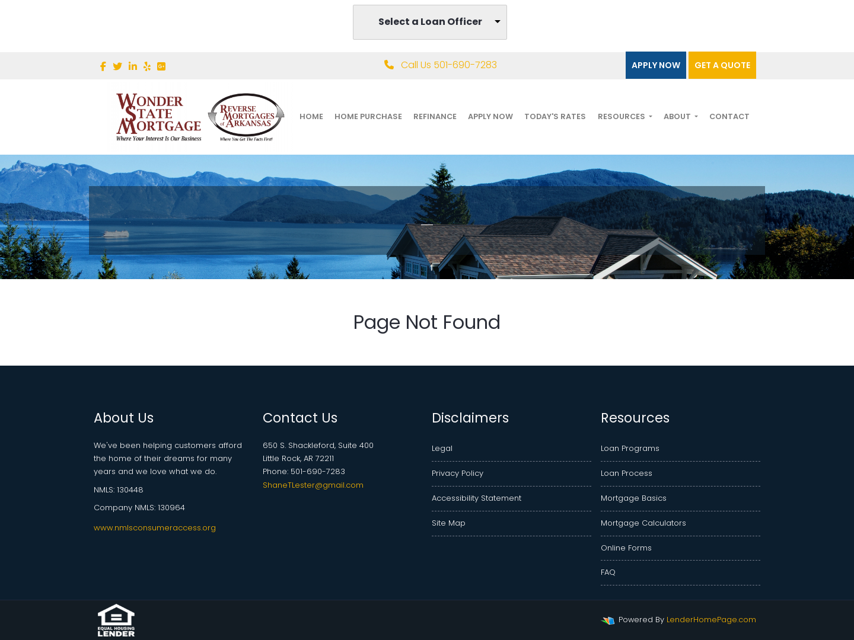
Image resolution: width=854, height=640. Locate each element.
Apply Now (656, 65)
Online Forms (626, 547)
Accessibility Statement (476, 498)
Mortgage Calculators (643, 523)
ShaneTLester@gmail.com (313, 485)
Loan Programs (630, 448)
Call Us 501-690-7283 (440, 65)
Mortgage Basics (634, 498)
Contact (729, 116)
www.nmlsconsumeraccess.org (155, 527)
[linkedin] (133, 66)
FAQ (608, 572)
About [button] (678, 116)
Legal (442, 448)
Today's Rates (555, 116)
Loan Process (626, 473)
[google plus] (161, 66)
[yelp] (147, 66)
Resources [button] (622, 116)
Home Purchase (368, 116)
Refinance (435, 116)
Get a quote (722, 65)
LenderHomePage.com (711, 620)
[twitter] (117, 66)
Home (311, 116)
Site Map (449, 523)
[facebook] (103, 66)
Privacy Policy (457, 473)
